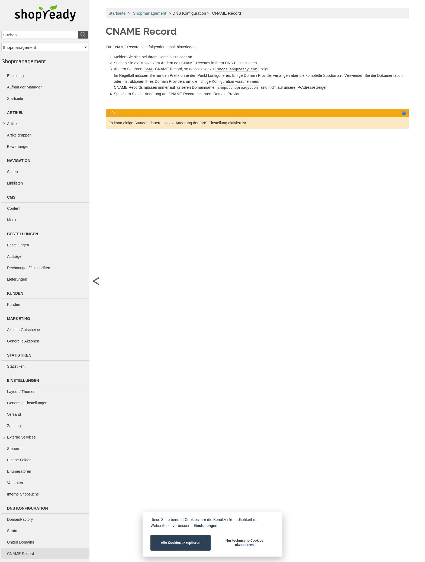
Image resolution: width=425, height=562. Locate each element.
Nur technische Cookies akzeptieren (244, 542)
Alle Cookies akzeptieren (180, 543)
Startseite (116, 13)
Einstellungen (205, 525)
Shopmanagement (149, 13)
